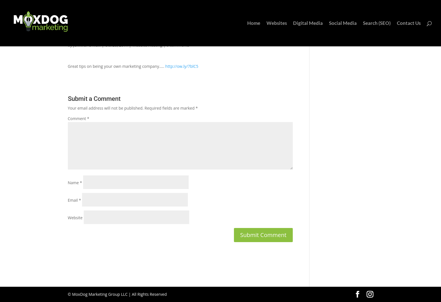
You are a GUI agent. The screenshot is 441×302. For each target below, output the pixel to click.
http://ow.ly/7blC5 (181, 66)
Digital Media (308, 23)
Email (74, 200)
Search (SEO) (377, 23)
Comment (78, 118)
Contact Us (409, 23)
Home (253, 23)
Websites (276, 23)
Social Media (343, 23)
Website (75, 217)
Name (75, 182)
